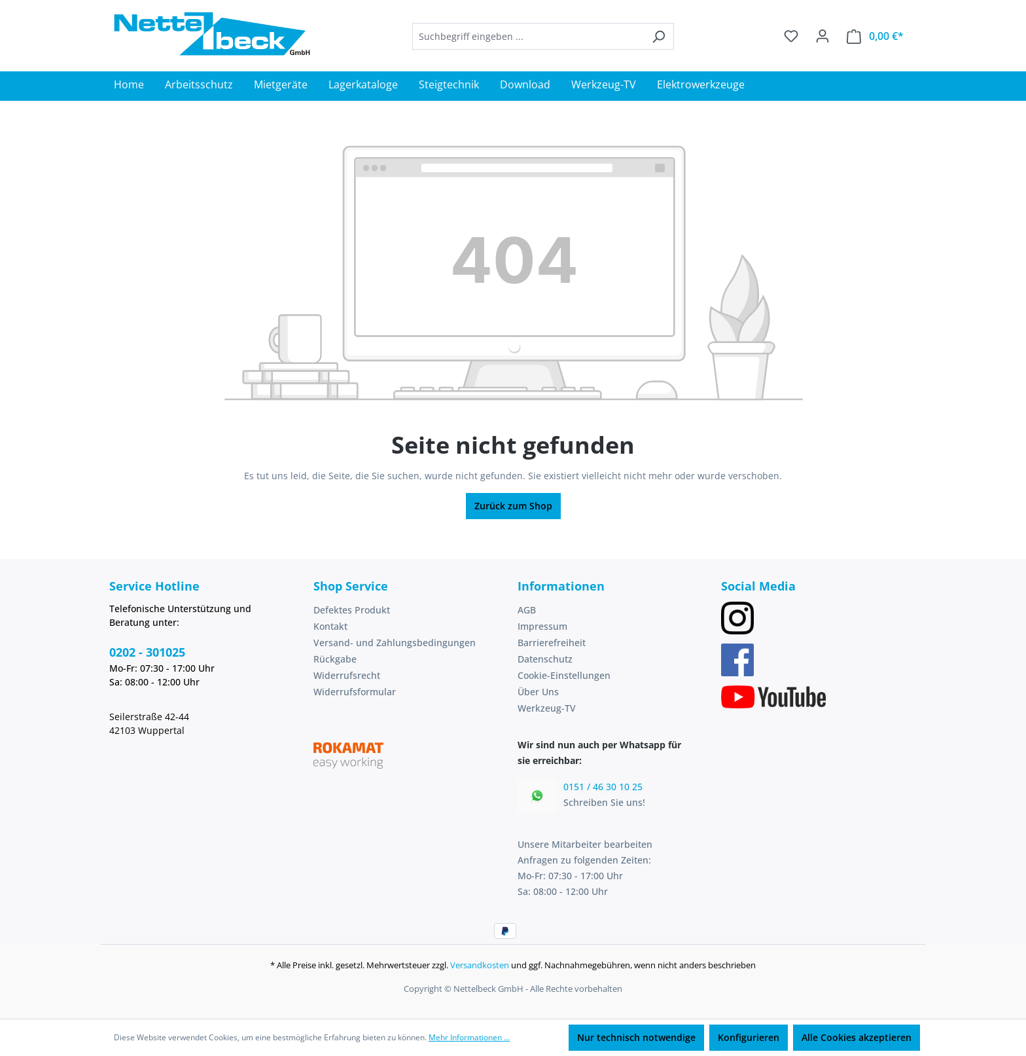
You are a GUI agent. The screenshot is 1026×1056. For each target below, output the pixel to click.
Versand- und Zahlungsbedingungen (394, 642)
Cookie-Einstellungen (564, 675)
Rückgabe (335, 659)
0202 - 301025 (147, 652)
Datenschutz (545, 659)
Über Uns (538, 691)
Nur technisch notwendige (636, 1037)
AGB (527, 610)
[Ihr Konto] (822, 36)
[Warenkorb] (875, 36)
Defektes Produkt (351, 610)
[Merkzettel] (791, 36)
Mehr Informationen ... (469, 1037)
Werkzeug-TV (547, 708)
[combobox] (528, 36)
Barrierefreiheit (552, 642)
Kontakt (330, 626)
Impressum (542, 626)
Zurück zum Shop (513, 506)
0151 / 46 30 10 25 (603, 786)
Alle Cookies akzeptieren (856, 1037)
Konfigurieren (748, 1037)
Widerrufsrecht (346, 675)
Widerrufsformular (354, 691)
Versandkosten (479, 965)
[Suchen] (658, 36)
